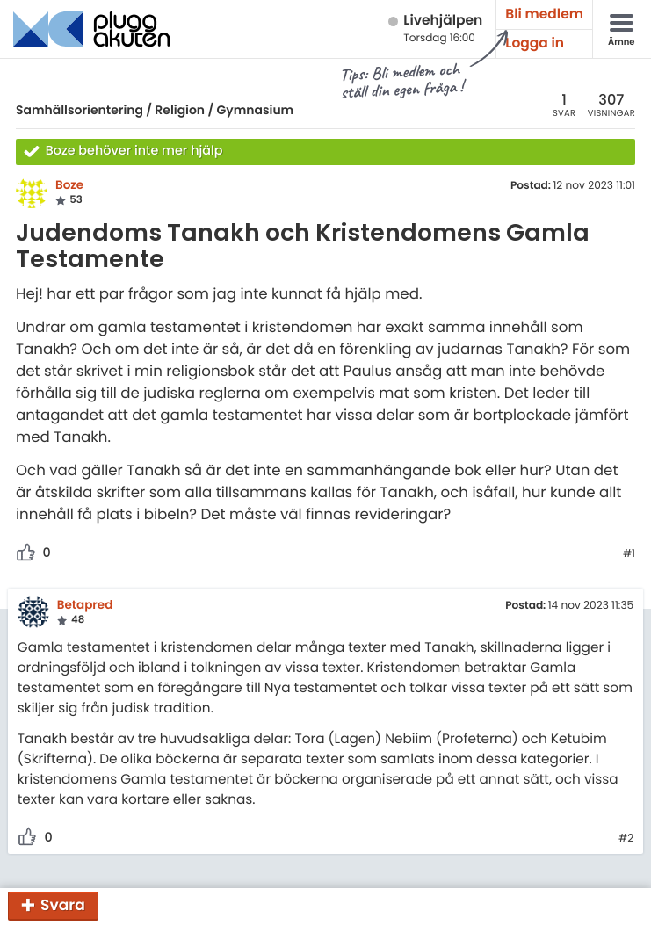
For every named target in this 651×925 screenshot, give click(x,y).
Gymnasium (255, 110)
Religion (180, 110)
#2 (625, 839)
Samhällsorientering (79, 110)
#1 (629, 554)
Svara (62, 904)
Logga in (534, 43)
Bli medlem (544, 14)
